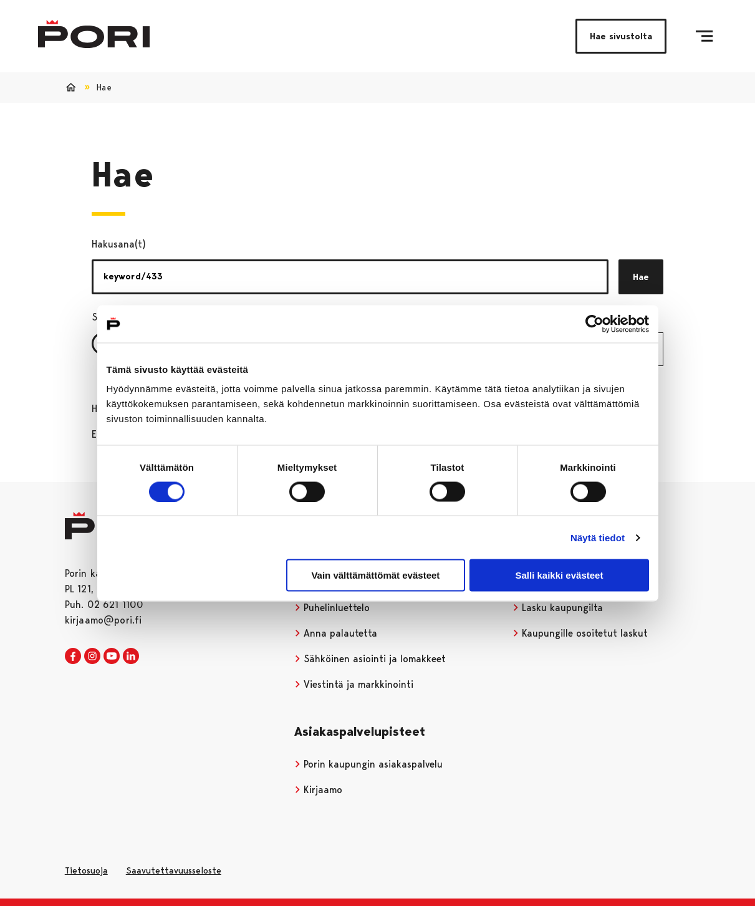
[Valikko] (704, 36)
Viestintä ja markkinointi (354, 684)
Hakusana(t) (119, 244)
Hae (641, 276)
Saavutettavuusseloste (173, 870)
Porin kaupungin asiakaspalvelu (368, 764)
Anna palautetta (336, 633)
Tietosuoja (86, 870)
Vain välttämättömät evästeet (375, 575)
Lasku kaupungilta (558, 608)
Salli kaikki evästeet (559, 575)
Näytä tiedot (597, 537)
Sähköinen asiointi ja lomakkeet (370, 659)
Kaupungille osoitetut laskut (580, 633)
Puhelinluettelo (332, 608)
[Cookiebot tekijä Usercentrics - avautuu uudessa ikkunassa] (594, 323)
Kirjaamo (318, 790)
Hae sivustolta (621, 36)
